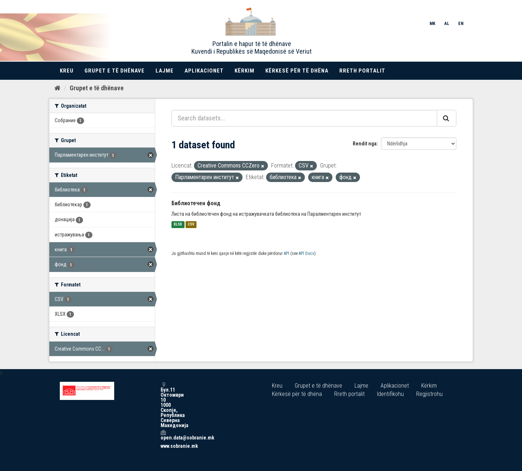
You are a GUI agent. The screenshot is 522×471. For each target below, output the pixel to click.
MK (432, 23)
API (286, 253)
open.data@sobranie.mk (163, 435)
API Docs (306, 253)
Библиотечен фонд (195, 203)
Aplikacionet (204, 70)
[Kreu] (57, 88)
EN (461, 23)
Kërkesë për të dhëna (296, 70)
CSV (191, 224)
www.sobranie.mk (163, 446)
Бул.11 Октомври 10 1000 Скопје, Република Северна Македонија (163, 405)
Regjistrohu (429, 394)
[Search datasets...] (304, 118)
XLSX (178, 224)
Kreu (67, 70)
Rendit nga (365, 143)
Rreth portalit (362, 70)
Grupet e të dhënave (114, 70)
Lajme (165, 70)
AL (446, 23)
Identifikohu (390, 394)
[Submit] (446, 118)
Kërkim (244, 70)
